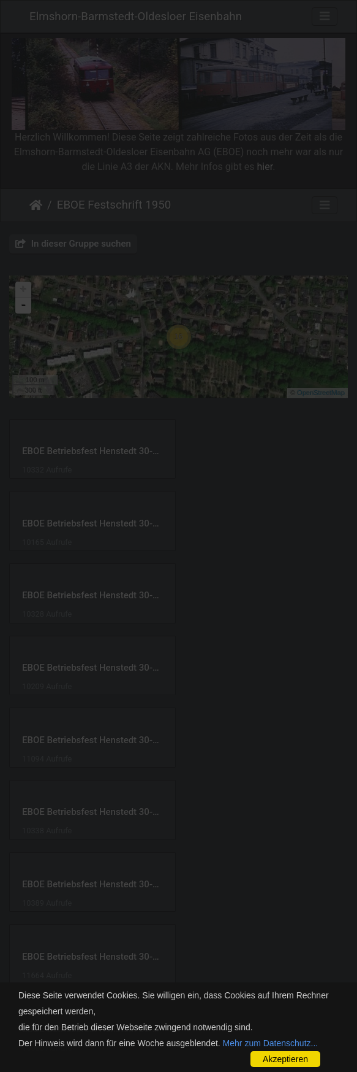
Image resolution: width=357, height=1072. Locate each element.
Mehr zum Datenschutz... (270, 1043)
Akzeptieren (285, 1059)
